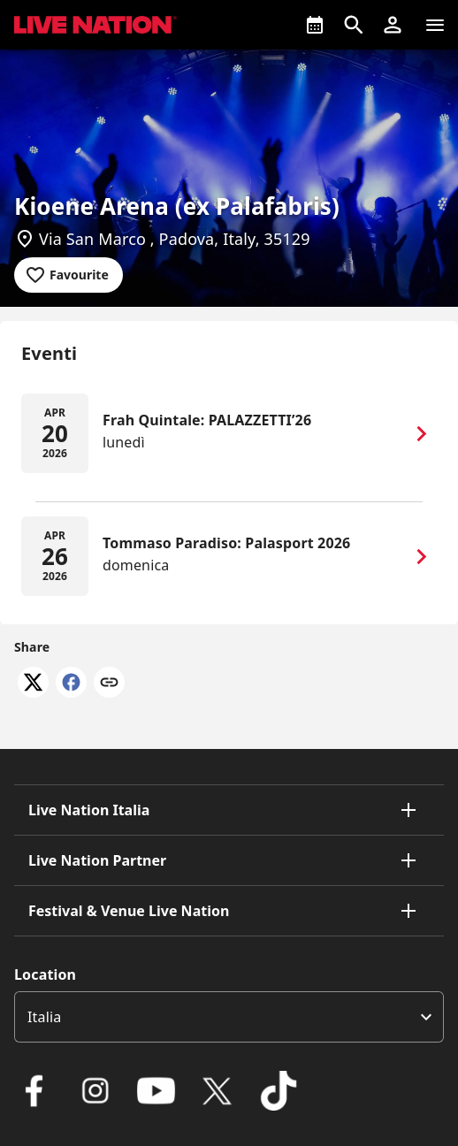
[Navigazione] (435, 25)
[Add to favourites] (68, 275)
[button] (392, 25)
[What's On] (314, 25)
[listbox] (229, 1017)
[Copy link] (109, 683)
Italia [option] (44, 1017)
